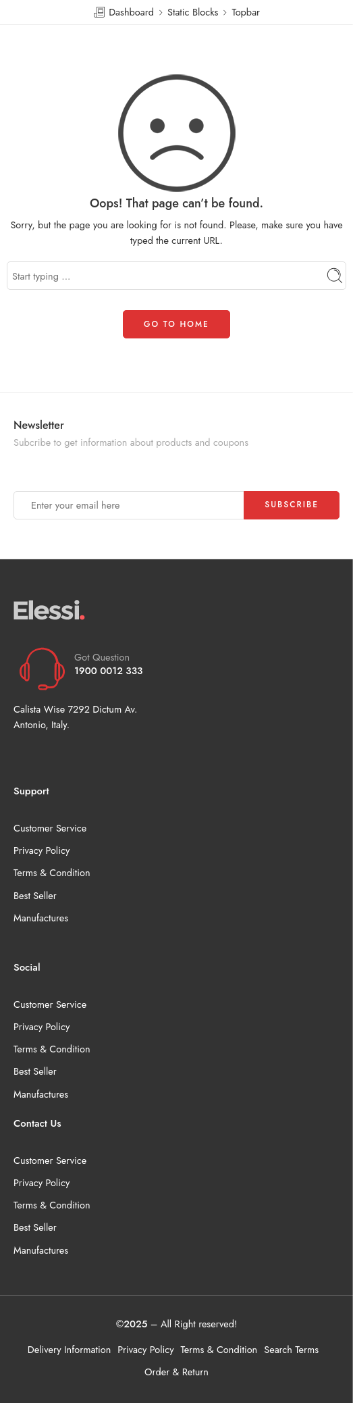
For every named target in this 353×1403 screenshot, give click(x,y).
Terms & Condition (51, 872)
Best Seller (35, 895)
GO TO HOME (176, 324)
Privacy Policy (41, 850)
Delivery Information (69, 1349)
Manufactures (40, 918)
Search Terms (291, 1349)
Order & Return (176, 1371)
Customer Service (49, 828)
